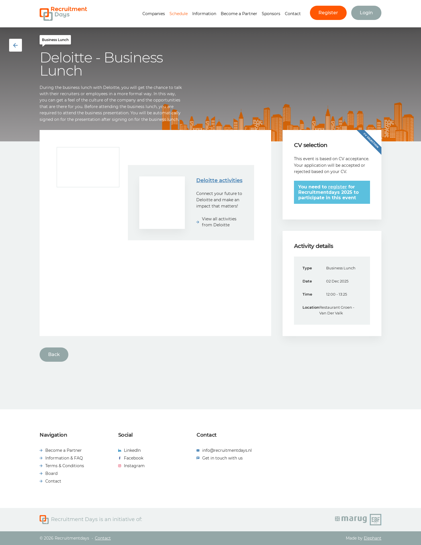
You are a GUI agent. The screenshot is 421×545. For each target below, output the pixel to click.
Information (204, 13)
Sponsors (271, 13)
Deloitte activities (219, 180)
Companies (153, 13)
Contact (293, 13)
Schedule (178, 13)
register (337, 187)
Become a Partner (239, 13)
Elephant (372, 538)
